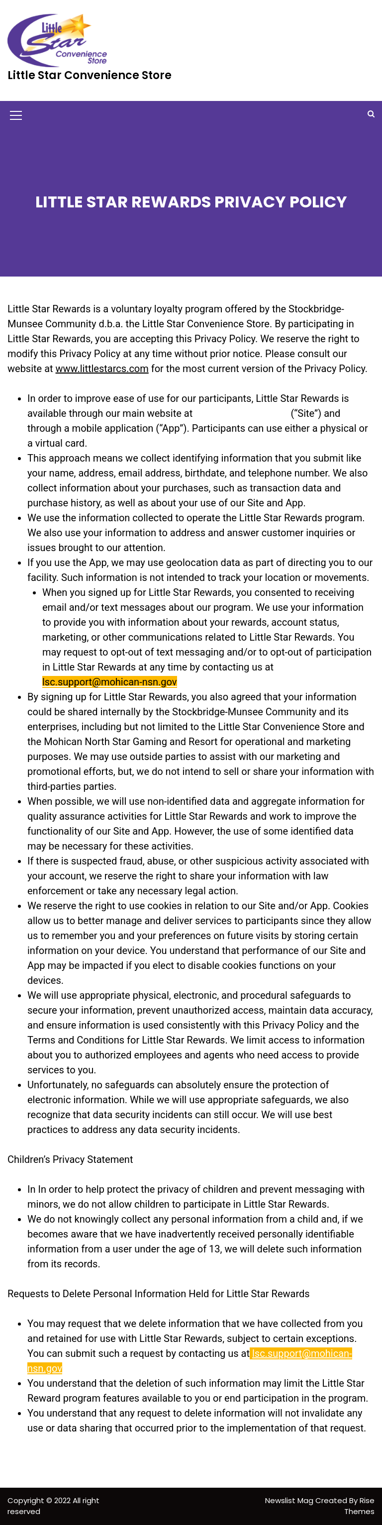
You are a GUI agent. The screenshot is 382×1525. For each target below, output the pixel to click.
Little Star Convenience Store (89, 75)
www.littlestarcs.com (102, 369)
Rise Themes (359, 1506)
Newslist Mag (290, 1500)
